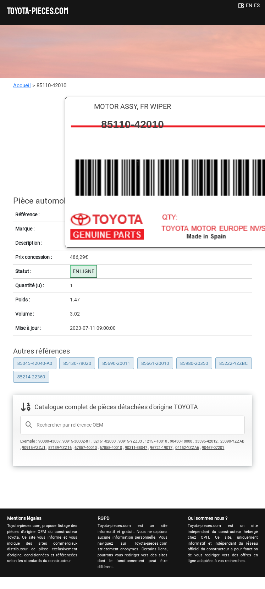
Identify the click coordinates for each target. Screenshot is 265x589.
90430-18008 (181, 441)
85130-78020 (78, 363)
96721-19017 (161, 447)
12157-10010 (156, 441)
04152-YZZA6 (187, 447)
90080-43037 (49, 441)
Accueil (22, 85)
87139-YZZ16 (60, 447)
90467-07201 (213, 447)
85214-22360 (31, 376)
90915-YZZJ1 (33, 447)
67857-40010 (85, 447)
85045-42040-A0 (34, 363)
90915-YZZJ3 (130, 441)
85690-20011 (116, 363)
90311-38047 (136, 447)
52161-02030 (104, 441)
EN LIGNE (83, 271)
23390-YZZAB (232, 441)
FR (241, 5)
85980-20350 (194, 363)
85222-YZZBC (233, 363)
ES (257, 5)
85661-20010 (155, 363)
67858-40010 (111, 447)
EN (249, 5)
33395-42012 (206, 441)
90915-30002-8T (76, 441)
